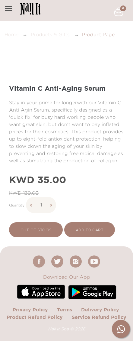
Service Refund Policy (99, 317)
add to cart (89, 230)
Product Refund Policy (35, 317)
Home (11, 34)
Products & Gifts (50, 34)
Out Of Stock (36, 230)
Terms (64, 309)
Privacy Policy (30, 309)
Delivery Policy (100, 309)
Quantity (16, 205)
